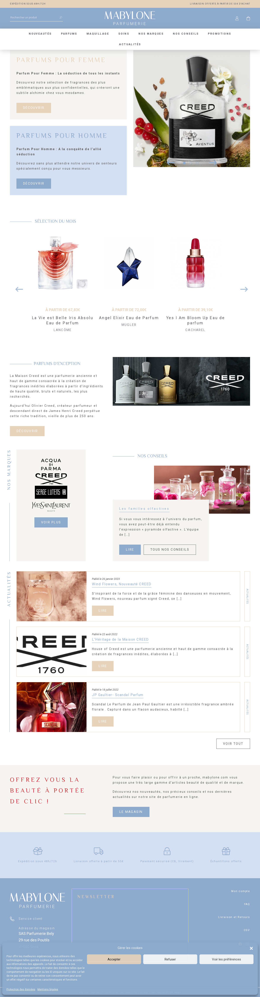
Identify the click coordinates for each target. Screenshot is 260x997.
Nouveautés (40, 33)
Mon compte (240, 891)
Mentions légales (47, 989)
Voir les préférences (226, 959)
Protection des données (20, 989)
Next (242, 287)
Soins (123, 33)
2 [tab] (190, 163)
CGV (247, 930)
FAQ (247, 904)
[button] (251, 948)
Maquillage (98, 33)
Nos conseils (186, 33)
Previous (17, 287)
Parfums (69, 33)
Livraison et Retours (234, 917)
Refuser (170, 959)
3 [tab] (197, 163)
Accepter (114, 959)
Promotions (219, 33)
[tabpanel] (191, 108)
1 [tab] (184, 163)
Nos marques (151, 33)
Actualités (130, 44)
